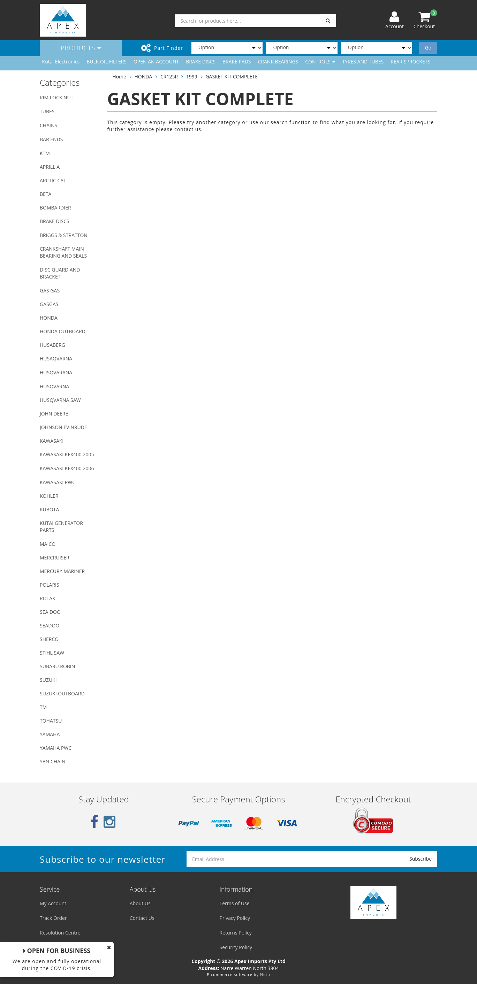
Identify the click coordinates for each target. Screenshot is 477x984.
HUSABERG (52, 345)
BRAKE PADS (236, 61)
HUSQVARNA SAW (60, 400)
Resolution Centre (60, 932)
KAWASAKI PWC (57, 482)
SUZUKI (48, 680)
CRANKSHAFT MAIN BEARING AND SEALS (63, 252)
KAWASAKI (51, 440)
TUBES (47, 111)
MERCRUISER (54, 557)
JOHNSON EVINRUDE (63, 427)
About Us (140, 903)
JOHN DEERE (54, 413)
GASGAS (49, 304)
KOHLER (49, 496)
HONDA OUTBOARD (62, 331)
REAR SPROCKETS (410, 61)
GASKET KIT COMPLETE (231, 76)
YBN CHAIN (53, 761)
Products (81, 48)
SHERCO (49, 639)
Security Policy (236, 947)
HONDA (49, 317)
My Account (53, 903)
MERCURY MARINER (62, 571)
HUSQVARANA (56, 372)
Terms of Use (235, 903)
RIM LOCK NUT (56, 97)
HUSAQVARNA (56, 358)
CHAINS (48, 125)
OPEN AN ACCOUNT (156, 61)
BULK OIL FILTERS (106, 61)
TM (43, 707)
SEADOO (49, 625)
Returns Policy (236, 932)
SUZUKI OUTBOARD (62, 693)
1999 (191, 76)
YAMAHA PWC (55, 748)
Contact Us (142, 918)
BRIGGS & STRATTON (64, 235)
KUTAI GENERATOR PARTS (61, 526)
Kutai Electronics (61, 61)
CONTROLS (320, 61)
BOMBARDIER (55, 207)
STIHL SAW (52, 652)
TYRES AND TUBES (363, 61)
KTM (45, 153)
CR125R (169, 76)
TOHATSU (51, 720)
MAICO (47, 544)
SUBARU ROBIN (57, 666)
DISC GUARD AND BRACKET (60, 273)
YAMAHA (50, 734)
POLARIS (49, 584)
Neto (265, 974)
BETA (45, 194)
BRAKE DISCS (200, 61)
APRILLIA (50, 166)
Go (428, 47)
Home (119, 76)
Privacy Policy (235, 918)
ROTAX (47, 598)
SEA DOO (50, 612)
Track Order (53, 918)
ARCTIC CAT (53, 180)
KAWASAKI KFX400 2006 (67, 468)
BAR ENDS (51, 139)
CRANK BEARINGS (278, 61)
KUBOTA (49, 509)
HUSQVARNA (54, 386)
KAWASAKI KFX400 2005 (67, 454)
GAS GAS (50, 290)
